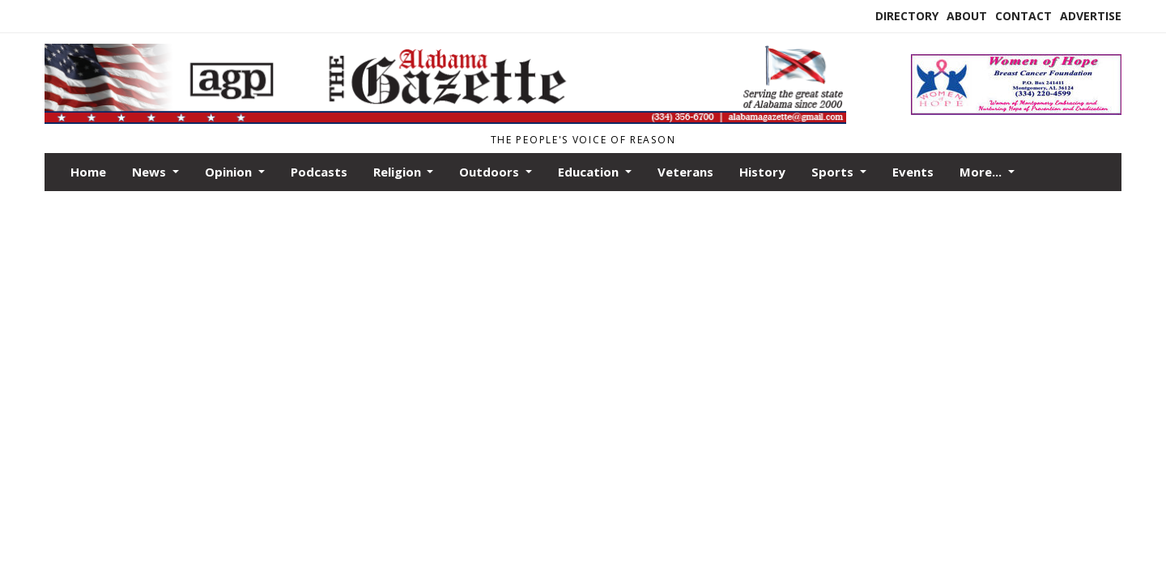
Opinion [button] (230, 172)
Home (88, 172)
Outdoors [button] (490, 172)
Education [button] (590, 172)
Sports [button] (834, 172)
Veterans (685, 172)
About (967, 15)
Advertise (1090, 15)
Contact (1023, 15)
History (762, 172)
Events (913, 172)
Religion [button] (398, 172)
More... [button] (982, 172)
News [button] (150, 172)
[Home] (445, 120)
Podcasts (319, 172)
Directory (906, 15)
